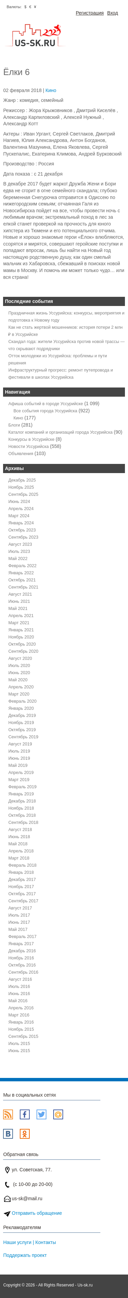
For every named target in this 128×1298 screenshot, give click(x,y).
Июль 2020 (19, 665)
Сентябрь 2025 (23, 494)
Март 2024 (18, 515)
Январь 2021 (21, 630)
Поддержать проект (25, 1255)
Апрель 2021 (20, 615)
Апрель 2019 (20, 772)
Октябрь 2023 (21, 530)
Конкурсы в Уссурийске (31, 439)
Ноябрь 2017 (21, 886)
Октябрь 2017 (21, 893)
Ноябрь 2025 (21, 487)
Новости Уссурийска (28, 446)
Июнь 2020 (19, 672)
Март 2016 (18, 1015)
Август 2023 (20, 544)
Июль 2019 (19, 751)
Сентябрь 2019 (23, 737)
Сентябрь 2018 (23, 822)
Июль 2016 (19, 986)
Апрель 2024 (20, 508)
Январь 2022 (21, 573)
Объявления (20, 453)
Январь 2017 (21, 943)
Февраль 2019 (22, 787)
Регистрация (90, 13)
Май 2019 (17, 765)
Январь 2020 (21, 708)
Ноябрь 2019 (21, 722)
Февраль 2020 (22, 701)
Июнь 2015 (19, 1050)
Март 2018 (18, 858)
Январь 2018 (21, 872)
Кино (50, 90)
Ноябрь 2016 (21, 958)
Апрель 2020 (20, 687)
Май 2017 (17, 929)
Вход (112, 13)
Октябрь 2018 (21, 815)
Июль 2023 (19, 551)
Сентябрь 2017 (23, 901)
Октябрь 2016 (21, 965)
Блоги (14, 425)
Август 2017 (20, 908)
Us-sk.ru (85, 1285)
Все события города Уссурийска (45, 411)
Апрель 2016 (20, 1008)
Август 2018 (20, 829)
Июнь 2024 (19, 501)
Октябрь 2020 (21, 644)
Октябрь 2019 (21, 729)
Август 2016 (20, 979)
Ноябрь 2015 (21, 1029)
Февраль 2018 (22, 865)
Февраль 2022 (22, 565)
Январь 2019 (21, 794)
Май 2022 (17, 558)
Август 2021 (20, 594)
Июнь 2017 (19, 922)
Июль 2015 (19, 1043)
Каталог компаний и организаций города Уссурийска (60, 432)
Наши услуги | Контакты (29, 1242)
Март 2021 (18, 622)
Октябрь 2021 (21, 580)
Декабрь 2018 (22, 801)
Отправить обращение (37, 1213)
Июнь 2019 (19, 758)
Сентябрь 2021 (23, 587)
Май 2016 (17, 1000)
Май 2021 (17, 608)
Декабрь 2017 (22, 879)
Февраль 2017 (22, 936)
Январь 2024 (21, 523)
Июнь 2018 (19, 836)
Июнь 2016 (19, 993)
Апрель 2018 (20, 851)
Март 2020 (18, 694)
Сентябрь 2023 (23, 537)
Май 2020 (17, 680)
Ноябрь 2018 (21, 808)
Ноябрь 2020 (21, 637)
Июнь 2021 (19, 601)
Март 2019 (18, 779)
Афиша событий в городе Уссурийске (45, 403)
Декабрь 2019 (22, 715)
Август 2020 (20, 658)
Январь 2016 (21, 1022)
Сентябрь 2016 (23, 972)
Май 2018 (17, 844)
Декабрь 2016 (22, 951)
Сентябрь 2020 (23, 651)
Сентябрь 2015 (23, 1036)
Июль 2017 (19, 915)
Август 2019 (20, 744)
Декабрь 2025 (22, 480)
